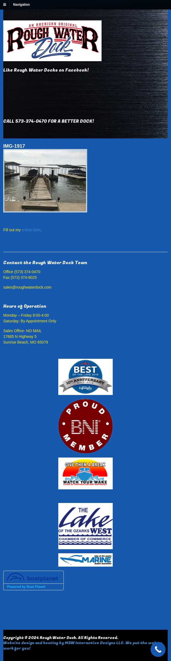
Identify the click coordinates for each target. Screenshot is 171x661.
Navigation (21, 5)
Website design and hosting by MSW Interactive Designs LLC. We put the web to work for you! (82, 645)
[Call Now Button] (158, 649)
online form (31, 230)
